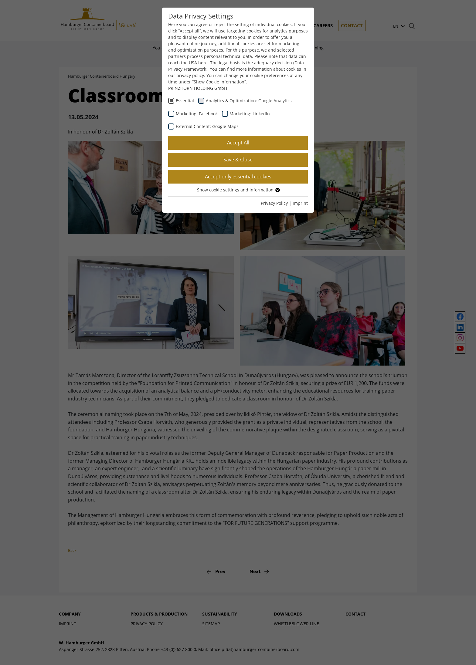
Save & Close (238, 159)
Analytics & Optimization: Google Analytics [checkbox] (249, 100)
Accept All (238, 142)
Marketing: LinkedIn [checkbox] (249, 113)
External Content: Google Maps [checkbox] (207, 126)
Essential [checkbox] (185, 100)
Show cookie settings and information (238, 190)
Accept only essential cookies (238, 176)
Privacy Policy (274, 203)
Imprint (300, 203)
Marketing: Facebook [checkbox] (197, 113)
